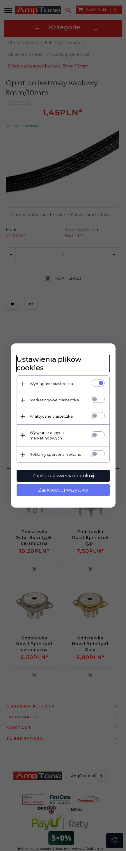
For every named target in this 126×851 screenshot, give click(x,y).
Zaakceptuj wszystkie (63, 490)
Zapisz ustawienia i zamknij (63, 475)
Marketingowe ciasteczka (54, 400)
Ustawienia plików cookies (49, 363)
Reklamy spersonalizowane (55, 454)
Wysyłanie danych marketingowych (47, 435)
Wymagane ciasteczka (51, 383)
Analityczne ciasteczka (51, 416)
